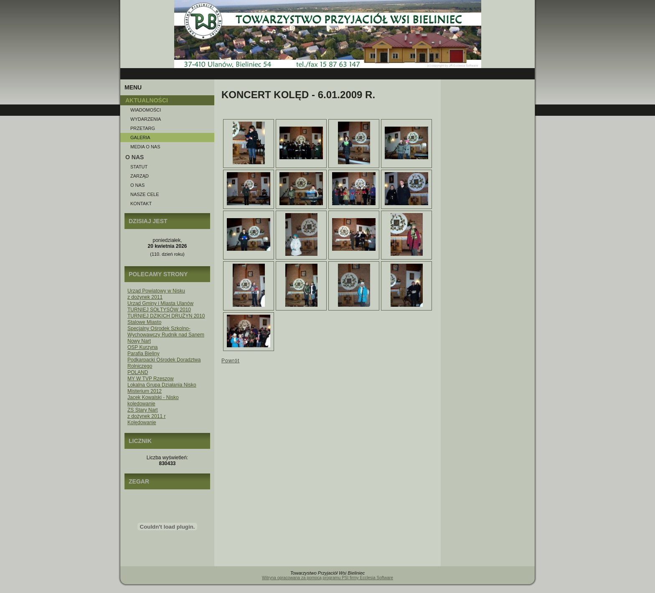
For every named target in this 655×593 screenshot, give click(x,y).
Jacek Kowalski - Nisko (153, 397)
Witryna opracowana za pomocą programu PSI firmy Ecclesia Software (327, 577)
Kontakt (141, 203)
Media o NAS (145, 146)
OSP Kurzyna (142, 347)
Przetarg (142, 128)
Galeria (140, 137)
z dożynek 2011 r (146, 416)
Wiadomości (145, 109)
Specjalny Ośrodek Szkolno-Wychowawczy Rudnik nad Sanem (165, 332)
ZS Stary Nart (142, 410)
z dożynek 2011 (144, 297)
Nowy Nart (139, 341)
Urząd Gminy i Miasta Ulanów (160, 303)
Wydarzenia (145, 119)
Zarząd (139, 175)
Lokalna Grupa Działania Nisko (161, 385)
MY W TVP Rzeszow (150, 379)
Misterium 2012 (144, 391)
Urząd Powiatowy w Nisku (156, 291)
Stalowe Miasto (144, 322)
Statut (138, 166)
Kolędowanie (141, 422)
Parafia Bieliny (143, 353)
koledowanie (141, 404)
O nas (137, 185)
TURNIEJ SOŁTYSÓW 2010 (159, 310)
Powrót (230, 361)
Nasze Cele (144, 194)
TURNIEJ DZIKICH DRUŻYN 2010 (166, 316)
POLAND (137, 372)
